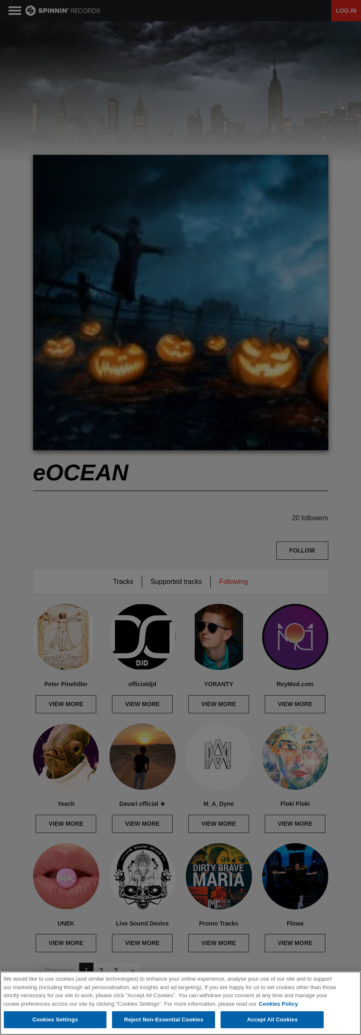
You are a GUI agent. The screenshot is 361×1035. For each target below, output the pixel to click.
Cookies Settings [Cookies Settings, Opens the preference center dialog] (55, 1019)
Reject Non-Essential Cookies (163, 1019)
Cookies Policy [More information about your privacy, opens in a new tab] (278, 1004)
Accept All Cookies (272, 1019)
